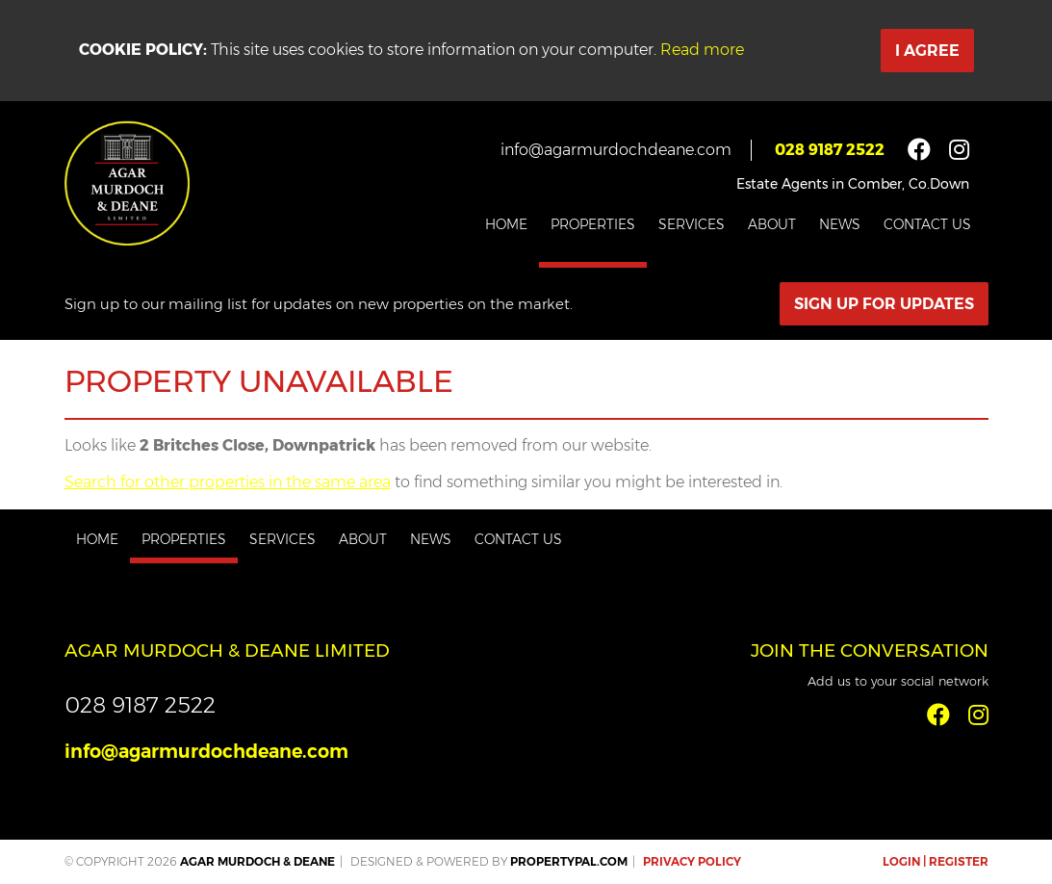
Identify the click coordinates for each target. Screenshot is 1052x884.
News (839, 224)
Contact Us (927, 224)
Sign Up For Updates (884, 304)
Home (506, 224)
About (772, 224)
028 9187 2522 (830, 150)
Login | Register (935, 861)
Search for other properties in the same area (227, 482)
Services (691, 224)
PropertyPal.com (569, 861)
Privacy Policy (692, 861)
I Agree (927, 50)
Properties (593, 224)
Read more (702, 49)
